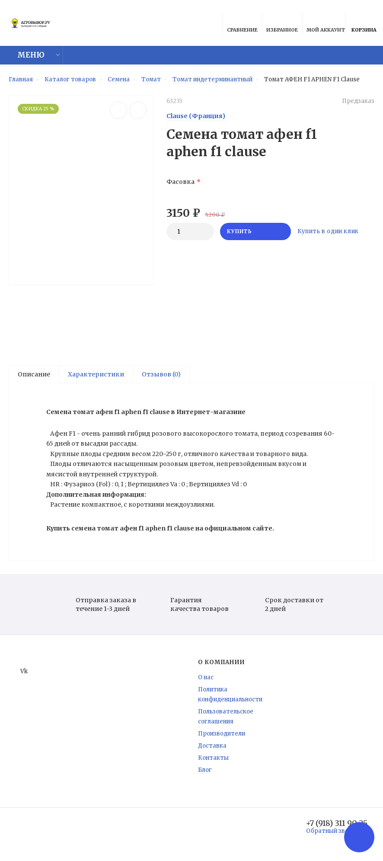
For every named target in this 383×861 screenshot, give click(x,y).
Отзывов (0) (161, 374)
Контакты (213, 760)
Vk (19, 674)
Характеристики (96, 374)
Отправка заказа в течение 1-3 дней (96, 607)
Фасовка (180, 182)
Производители (221, 736)
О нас (206, 680)
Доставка (212, 748)
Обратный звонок (332, 833)
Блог (205, 772)
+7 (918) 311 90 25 (336, 826)
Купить (255, 231)
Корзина (364, 24)
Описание (34, 374)
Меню (25, 55)
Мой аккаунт (325, 24)
